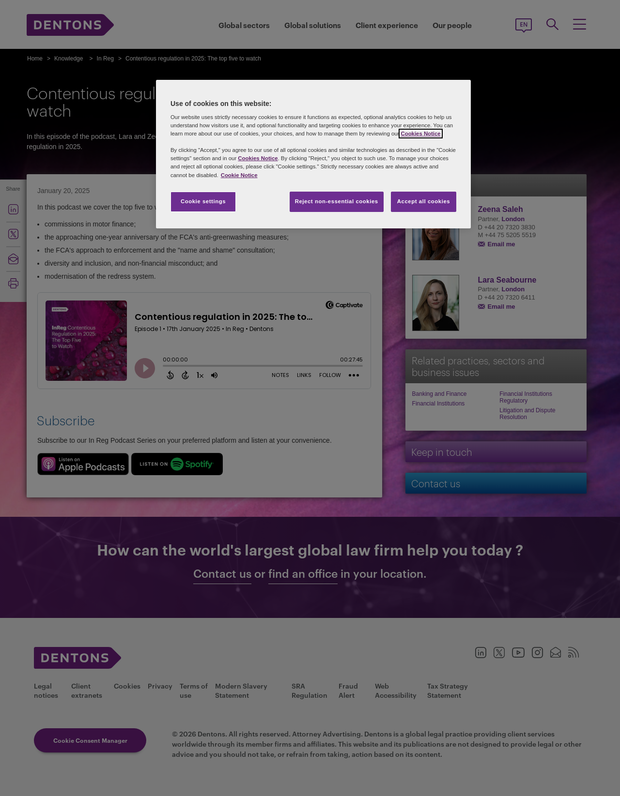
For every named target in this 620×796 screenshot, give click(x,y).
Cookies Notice (420, 133)
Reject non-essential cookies (336, 201)
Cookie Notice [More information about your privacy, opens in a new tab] (239, 175)
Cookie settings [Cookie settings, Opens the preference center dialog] (203, 201)
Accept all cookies (423, 201)
